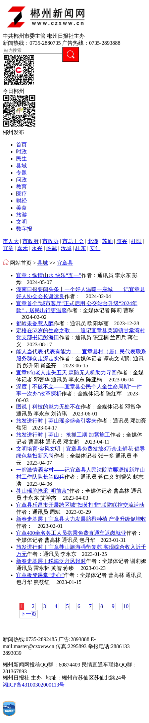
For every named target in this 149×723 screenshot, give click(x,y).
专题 (21, 172)
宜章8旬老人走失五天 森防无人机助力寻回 (66, 372)
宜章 (8, 248)
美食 (21, 208)
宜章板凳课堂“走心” (40, 575)
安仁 (95, 248)
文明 (21, 222)
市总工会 (73, 241)
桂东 (80, 248)
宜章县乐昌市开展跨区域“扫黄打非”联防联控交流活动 (80, 505)
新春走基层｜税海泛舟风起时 (51, 561)
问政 (21, 180)
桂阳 (136, 241)
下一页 (28, 614)
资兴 (121, 241)
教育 (21, 187)
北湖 (93, 241)
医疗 (21, 194)
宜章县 (65, 263)
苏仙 (107, 241)
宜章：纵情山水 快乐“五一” (48, 275)
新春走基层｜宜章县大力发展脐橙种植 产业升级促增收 (81, 519)
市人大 (11, 241)
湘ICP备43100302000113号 (33, 685)
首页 (21, 144)
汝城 (66, 248)
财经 (21, 201)
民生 (21, 158)
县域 (21, 165)
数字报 (24, 229)
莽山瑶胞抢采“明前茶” (42, 491)
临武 (51, 248)
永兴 (37, 248)
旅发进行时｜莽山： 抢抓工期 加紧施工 (63, 435)
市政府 (30, 241)
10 (126, 606)
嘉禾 (22, 248)
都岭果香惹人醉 (35, 323)
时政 (21, 151)
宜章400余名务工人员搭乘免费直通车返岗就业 (71, 533)
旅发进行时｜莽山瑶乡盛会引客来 (56, 421)
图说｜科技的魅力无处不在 (48, 406)
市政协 (50, 241)
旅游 (21, 215)
